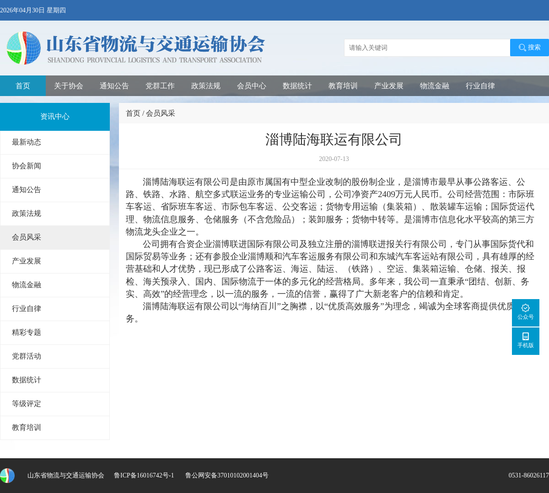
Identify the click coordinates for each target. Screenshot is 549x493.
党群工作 (160, 86)
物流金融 (434, 86)
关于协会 (68, 86)
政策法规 (206, 86)
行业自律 (480, 86)
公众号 (525, 311)
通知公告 (114, 86)
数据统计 (297, 86)
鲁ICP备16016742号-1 (144, 475)
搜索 (529, 47)
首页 (23, 86)
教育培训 (343, 86)
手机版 (525, 340)
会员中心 (251, 86)
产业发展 (389, 86)
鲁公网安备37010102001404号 (226, 475)
